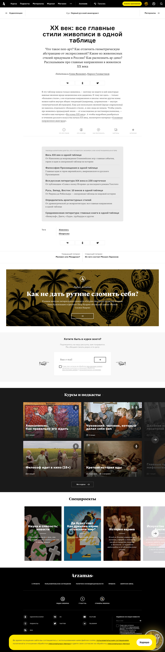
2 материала (106, 474)
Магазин (62, 3)
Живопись (64, 230)
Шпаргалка (64, 234)
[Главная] (82, 575)
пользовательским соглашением (112, 640)
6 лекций (152, 435)
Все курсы (81, 484)
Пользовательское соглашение (58, 584)
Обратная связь (126, 584)
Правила (111, 584)
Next (155, 439)
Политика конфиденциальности (89, 584)
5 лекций (31, 435)
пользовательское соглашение (90, 370)
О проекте (36, 584)
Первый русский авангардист (82, 13)
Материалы (150, 13)
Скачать (132, 4)
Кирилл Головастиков (98, 74)
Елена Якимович (77, 74)
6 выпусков (93, 474)
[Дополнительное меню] (70, 3)
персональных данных (59, 643)
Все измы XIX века (75, 114)
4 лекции (92, 435)
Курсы (14, 3)
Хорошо (144, 642)
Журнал (51, 3)
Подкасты (25, 3)
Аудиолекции (15, 13)
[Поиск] (161, 3)
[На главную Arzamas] (3, 3)
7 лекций (152, 474)
